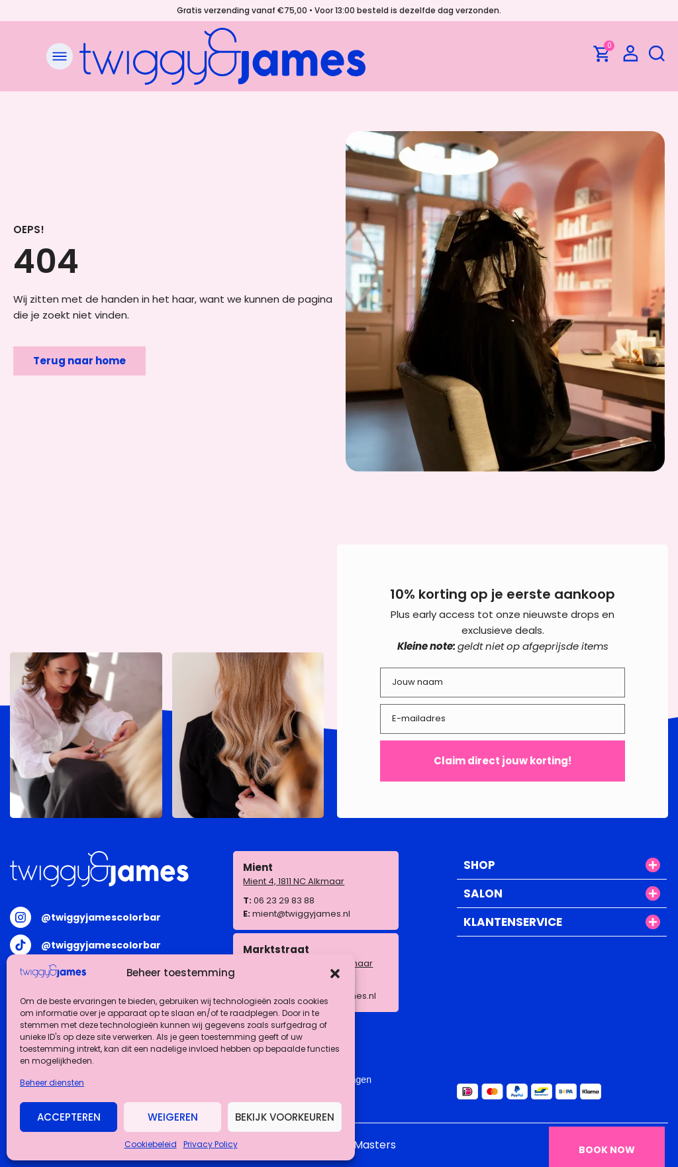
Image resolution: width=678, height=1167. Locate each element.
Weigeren (173, 1117)
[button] (335, 973)
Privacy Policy (210, 1144)
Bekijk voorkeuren (284, 1117)
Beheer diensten (52, 1082)
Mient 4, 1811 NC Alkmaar (293, 881)
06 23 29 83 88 (284, 900)
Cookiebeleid (150, 1144)
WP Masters (365, 1144)
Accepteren (69, 1117)
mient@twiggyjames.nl (301, 913)
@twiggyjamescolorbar (101, 917)
